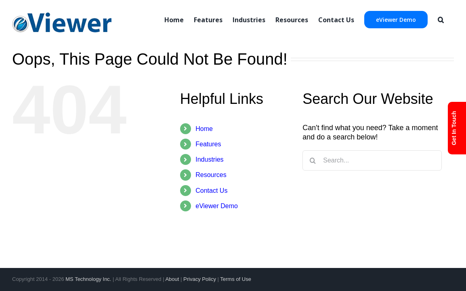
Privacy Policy (199, 279)
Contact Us (211, 190)
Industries (209, 159)
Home (204, 128)
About (172, 279)
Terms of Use (235, 279)
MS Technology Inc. (88, 279)
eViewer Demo (216, 205)
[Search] (451, 19)
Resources (210, 174)
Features (208, 144)
